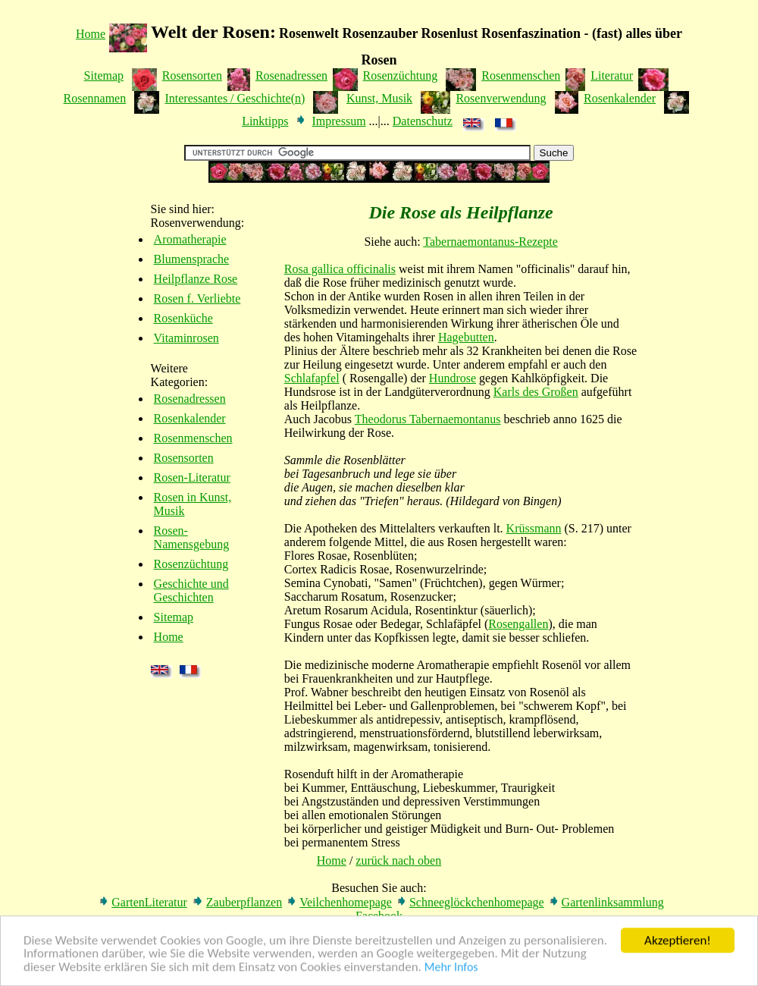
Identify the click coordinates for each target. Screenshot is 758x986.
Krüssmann (534, 528)
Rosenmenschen (520, 75)
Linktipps (265, 121)
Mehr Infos (451, 968)
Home (90, 33)
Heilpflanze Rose (196, 278)
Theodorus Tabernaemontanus (428, 419)
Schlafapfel (312, 378)
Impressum (338, 121)
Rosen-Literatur (192, 477)
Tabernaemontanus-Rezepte (490, 241)
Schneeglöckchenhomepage (476, 902)
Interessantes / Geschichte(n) (234, 98)
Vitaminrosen (186, 337)
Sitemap (104, 75)
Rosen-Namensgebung (192, 537)
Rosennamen (95, 98)
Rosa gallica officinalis (340, 268)
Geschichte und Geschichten (191, 590)
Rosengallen (518, 623)
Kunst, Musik (379, 98)
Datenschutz (423, 121)
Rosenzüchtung (400, 75)
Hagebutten (466, 337)
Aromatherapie (190, 239)
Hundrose (452, 378)
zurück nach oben (398, 860)
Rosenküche (183, 318)
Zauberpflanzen (244, 902)
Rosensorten (192, 75)
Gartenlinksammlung (613, 902)
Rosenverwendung (501, 98)
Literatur (611, 75)
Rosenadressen (291, 75)
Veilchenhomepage (345, 902)
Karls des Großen (535, 391)
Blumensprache (192, 259)
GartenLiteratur (149, 902)
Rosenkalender (620, 98)
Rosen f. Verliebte (197, 298)
